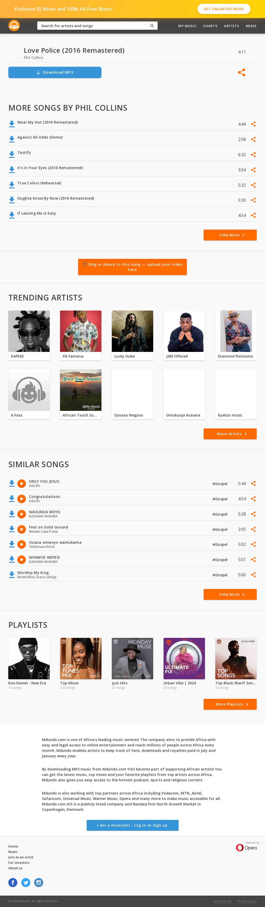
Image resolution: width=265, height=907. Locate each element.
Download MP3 (54, 72)
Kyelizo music (230, 415)
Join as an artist (20, 857)
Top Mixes (69, 683)
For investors (19, 862)
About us (15, 868)
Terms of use (222, 901)
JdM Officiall (177, 356)
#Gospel (220, 483)
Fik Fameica (73, 356)
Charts (210, 26)
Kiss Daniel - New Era (27, 683)
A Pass (16, 415)
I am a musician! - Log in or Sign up (132, 825)
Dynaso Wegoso (128, 415)
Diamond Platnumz (235, 356)
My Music (187, 26)
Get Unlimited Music (224, 8)
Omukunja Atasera (183, 415)
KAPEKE (17, 356)
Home (13, 846)
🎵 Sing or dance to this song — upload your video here (132, 267)
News (12, 851)
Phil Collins (33, 57)
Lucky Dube (124, 356)
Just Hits (119, 683)
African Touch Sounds (81, 415)
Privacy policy (247, 901)
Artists (231, 26)
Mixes (251, 26)
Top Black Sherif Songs (236, 683)
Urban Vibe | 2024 (180, 683)
